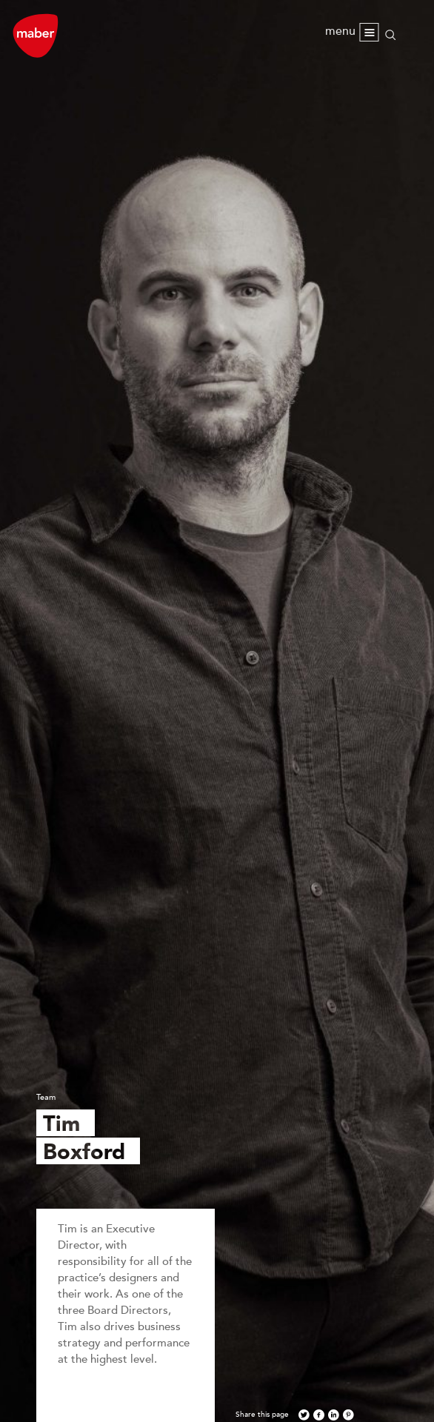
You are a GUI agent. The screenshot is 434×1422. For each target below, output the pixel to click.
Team (46, 1097)
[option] (217, 711)
